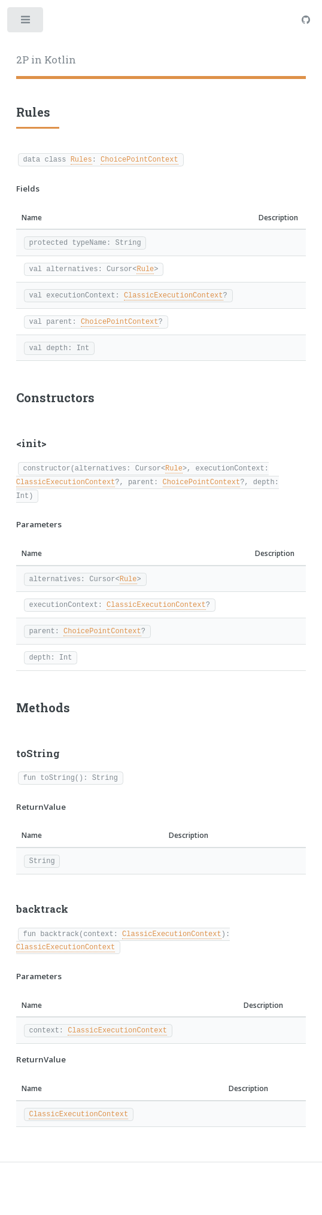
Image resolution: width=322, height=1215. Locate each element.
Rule (145, 268)
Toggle (26, 22)
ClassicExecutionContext (173, 295)
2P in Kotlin (46, 59)
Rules (81, 159)
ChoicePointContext (139, 159)
